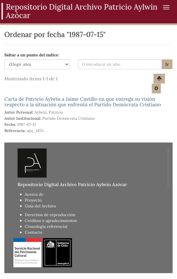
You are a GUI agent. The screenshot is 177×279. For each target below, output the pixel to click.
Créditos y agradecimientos (51, 220)
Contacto (33, 232)
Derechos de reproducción (50, 214)
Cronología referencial (46, 226)
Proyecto (33, 200)
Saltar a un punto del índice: (31, 55)
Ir (167, 64)
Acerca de (34, 194)
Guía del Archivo (40, 206)
